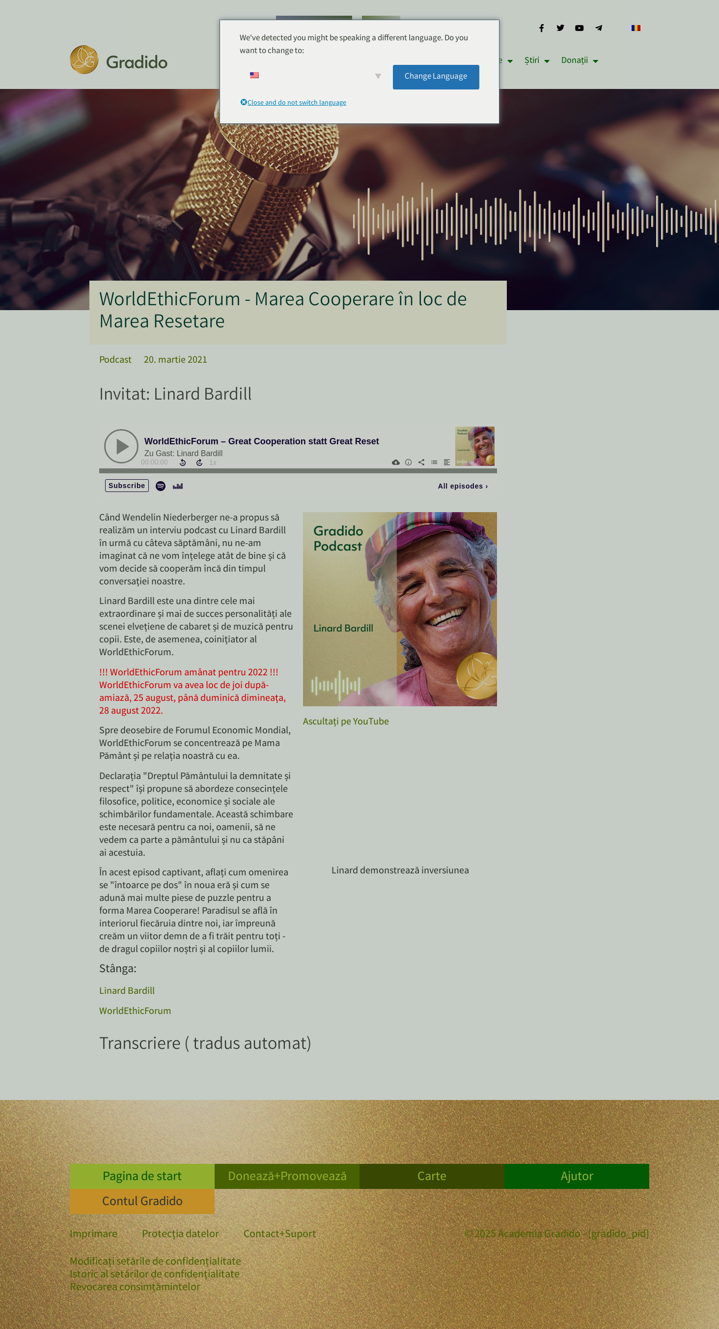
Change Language (436, 77)
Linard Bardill (127, 991)
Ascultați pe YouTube (346, 722)
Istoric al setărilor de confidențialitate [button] (155, 1275)
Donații (579, 61)
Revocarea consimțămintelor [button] (135, 1288)
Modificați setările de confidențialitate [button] (155, 1262)
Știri (537, 61)
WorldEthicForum (135, 1012)
